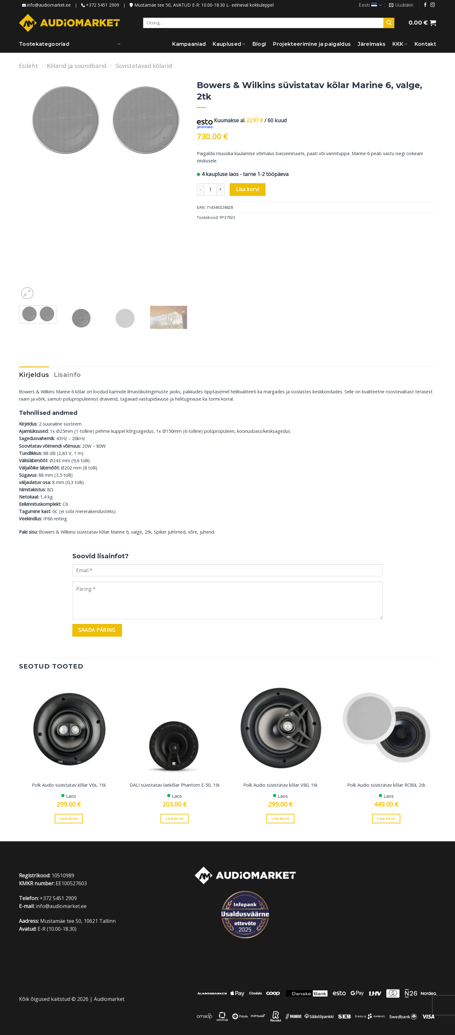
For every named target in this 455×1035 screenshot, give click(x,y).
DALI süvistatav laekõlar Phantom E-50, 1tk (175, 785)
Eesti (370, 5)
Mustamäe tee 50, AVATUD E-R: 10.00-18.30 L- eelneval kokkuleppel (202, 5)
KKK (399, 44)
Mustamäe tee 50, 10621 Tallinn (78, 920)
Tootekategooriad (44, 44)
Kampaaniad (189, 44)
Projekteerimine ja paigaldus (312, 44)
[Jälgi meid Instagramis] (432, 5)
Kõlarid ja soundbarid (76, 66)
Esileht (28, 66)
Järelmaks (371, 44)
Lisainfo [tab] (67, 374)
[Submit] (389, 23)
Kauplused (229, 44)
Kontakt (425, 44)
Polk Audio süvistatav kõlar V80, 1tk (280, 785)
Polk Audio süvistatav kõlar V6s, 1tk (69, 785)
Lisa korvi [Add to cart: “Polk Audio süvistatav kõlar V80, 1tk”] (280, 818)
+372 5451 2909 (102, 5)
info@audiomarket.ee (49, 5)
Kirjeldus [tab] (34, 374)
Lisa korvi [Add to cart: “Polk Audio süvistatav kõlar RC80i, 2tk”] (386, 818)
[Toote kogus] (210, 189)
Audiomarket (109, 999)
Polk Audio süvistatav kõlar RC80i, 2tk (386, 785)
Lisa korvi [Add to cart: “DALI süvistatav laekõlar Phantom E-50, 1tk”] (174, 818)
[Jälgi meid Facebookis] (425, 5)
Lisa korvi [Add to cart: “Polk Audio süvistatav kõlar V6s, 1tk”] (68, 818)
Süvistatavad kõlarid (143, 66)
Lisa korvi (247, 189)
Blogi (259, 44)
